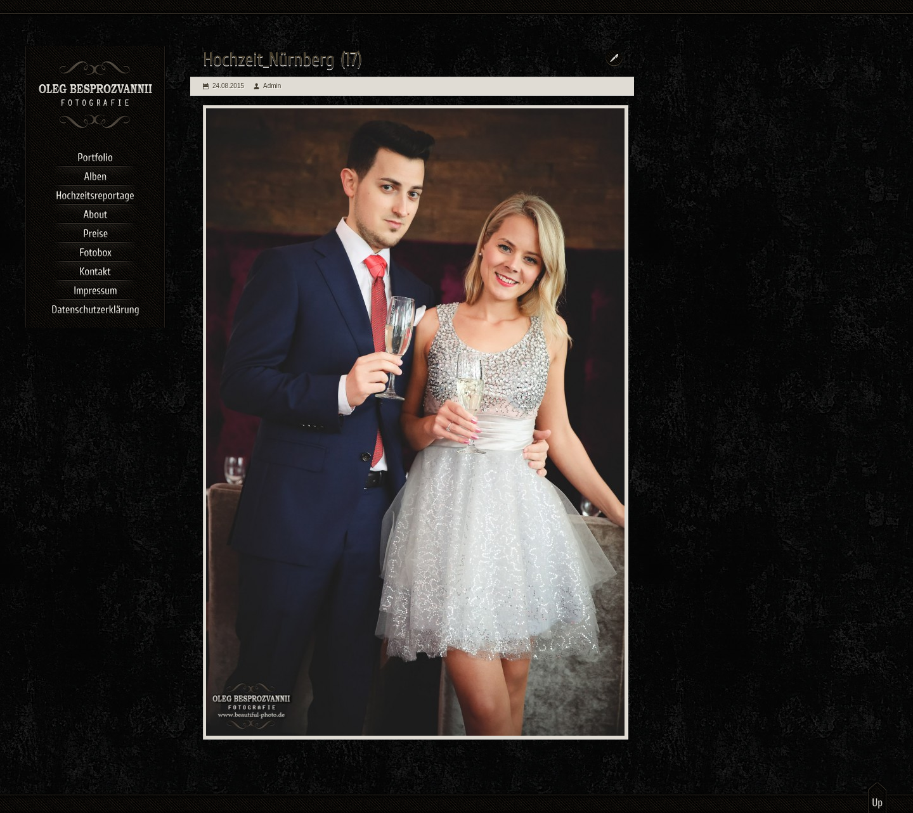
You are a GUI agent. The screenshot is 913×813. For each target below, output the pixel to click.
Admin (272, 85)
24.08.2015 (228, 85)
